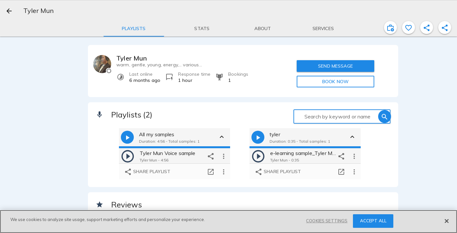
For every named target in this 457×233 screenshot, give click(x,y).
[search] (384, 116)
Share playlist (147, 172)
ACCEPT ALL (373, 220)
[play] (127, 156)
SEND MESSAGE (335, 66)
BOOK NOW (335, 81)
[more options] (223, 156)
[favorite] (408, 27)
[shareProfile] (426, 27)
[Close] (447, 221)
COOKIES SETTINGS (326, 220)
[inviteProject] (390, 27)
